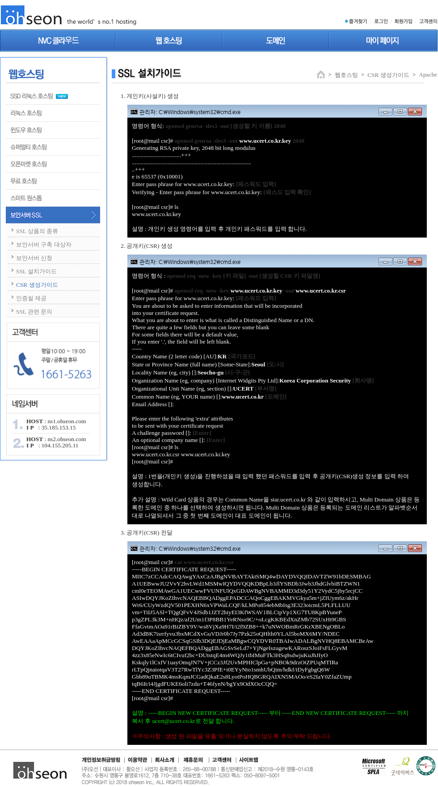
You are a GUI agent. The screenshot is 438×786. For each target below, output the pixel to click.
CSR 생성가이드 (37, 284)
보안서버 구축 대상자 (44, 244)
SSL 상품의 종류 (37, 231)
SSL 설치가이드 (36, 271)
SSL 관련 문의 (34, 311)
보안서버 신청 (34, 258)
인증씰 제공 (31, 298)
